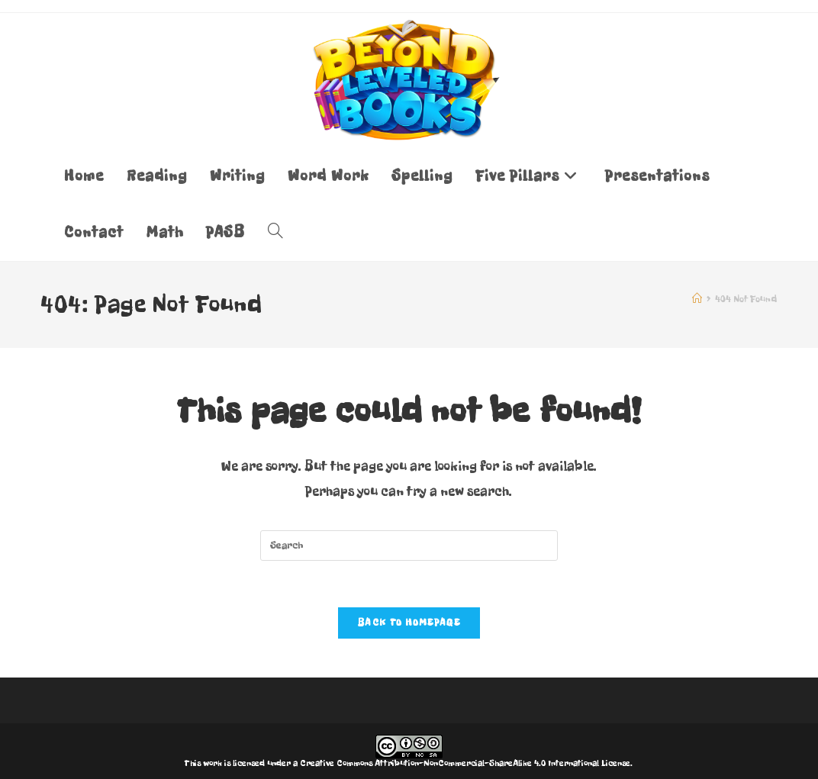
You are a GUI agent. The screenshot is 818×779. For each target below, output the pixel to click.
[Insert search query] (409, 545)
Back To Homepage (409, 622)
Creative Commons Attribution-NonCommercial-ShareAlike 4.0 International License (465, 763)
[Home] (697, 299)
